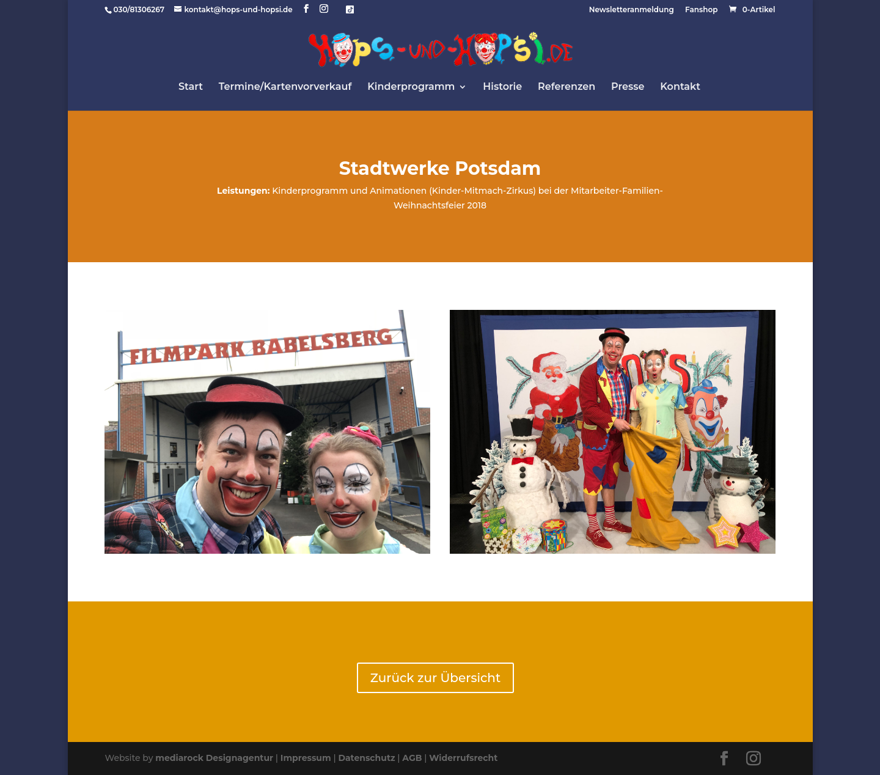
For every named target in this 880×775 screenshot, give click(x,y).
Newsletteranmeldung (631, 10)
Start (190, 87)
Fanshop (701, 10)
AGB (412, 757)
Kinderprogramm (411, 87)
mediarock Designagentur (214, 757)
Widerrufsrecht (463, 757)
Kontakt (680, 87)
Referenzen (566, 87)
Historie (502, 87)
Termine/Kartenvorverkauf (285, 87)
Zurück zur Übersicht (435, 677)
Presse (627, 87)
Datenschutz (366, 757)
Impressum (305, 757)
